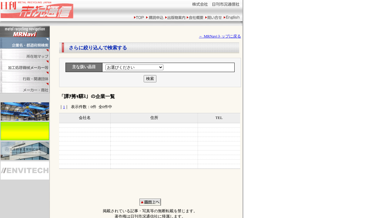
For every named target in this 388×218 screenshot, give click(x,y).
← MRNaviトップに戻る (220, 36)
